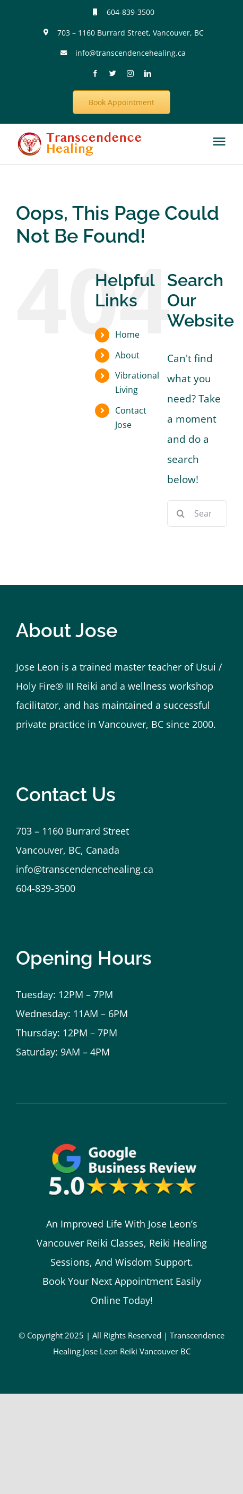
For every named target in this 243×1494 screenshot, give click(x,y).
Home (127, 334)
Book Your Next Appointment (107, 1281)
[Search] (180, 513)
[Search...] (197, 513)
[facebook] (95, 73)
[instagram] (130, 73)
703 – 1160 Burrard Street (72, 831)
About (127, 355)
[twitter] (112, 73)
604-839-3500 (130, 12)
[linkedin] (147, 73)
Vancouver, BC (131, 724)
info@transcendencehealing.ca (130, 53)
